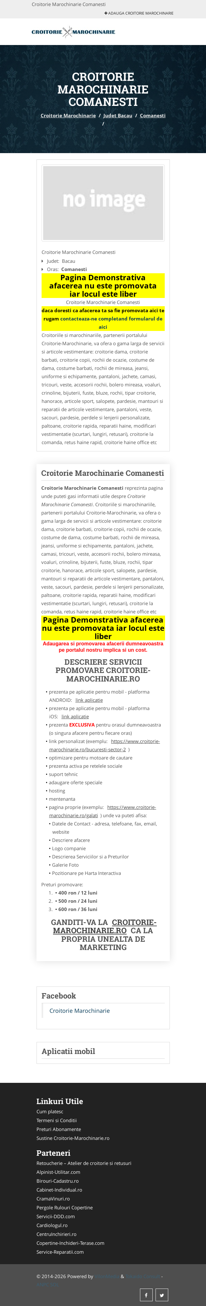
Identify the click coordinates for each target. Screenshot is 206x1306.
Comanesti (153, 115)
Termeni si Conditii (57, 1120)
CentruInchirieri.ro (56, 1234)
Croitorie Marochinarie (68, 115)
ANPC (43, 1284)
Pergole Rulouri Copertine (65, 1207)
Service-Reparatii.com (60, 1252)
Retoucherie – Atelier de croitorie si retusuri (84, 1163)
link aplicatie (89, 700)
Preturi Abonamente (59, 1129)
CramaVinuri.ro (53, 1198)
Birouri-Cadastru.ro (58, 1181)
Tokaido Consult (142, 1276)
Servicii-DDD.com (56, 1216)
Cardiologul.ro (52, 1225)
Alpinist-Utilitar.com (58, 1172)
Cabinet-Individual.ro (59, 1190)
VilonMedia (107, 1276)
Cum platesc (50, 1111)
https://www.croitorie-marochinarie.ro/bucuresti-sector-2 (104, 745)
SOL (54, 1284)
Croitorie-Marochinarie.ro (105, 926)
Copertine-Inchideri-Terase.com (70, 1243)
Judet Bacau (117, 115)
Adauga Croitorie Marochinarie (139, 13)
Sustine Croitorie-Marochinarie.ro (73, 1138)
